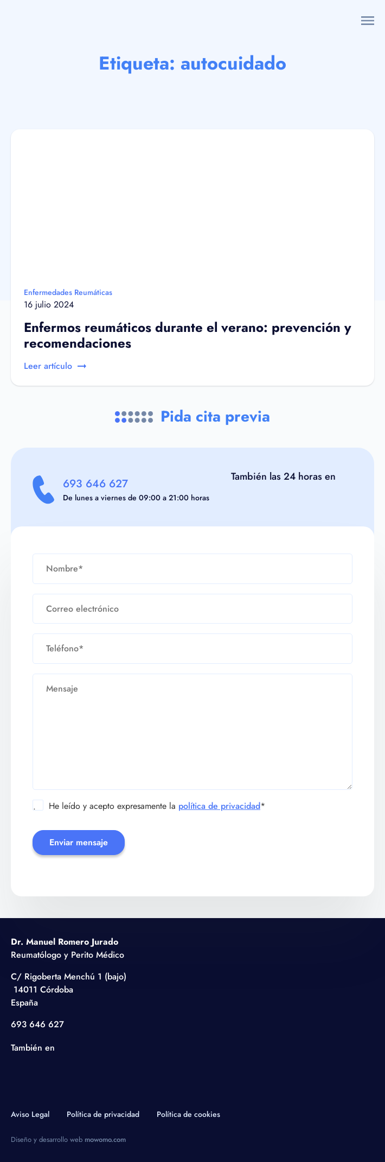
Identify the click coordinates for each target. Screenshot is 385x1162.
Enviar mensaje (78, 842)
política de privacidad (219, 806)
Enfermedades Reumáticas (68, 292)
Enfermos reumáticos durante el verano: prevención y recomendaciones (187, 335)
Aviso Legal (30, 1114)
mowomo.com (105, 1139)
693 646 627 (95, 484)
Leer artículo (55, 366)
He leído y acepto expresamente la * (149, 806)
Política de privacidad (103, 1114)
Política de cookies (188, 1114)
